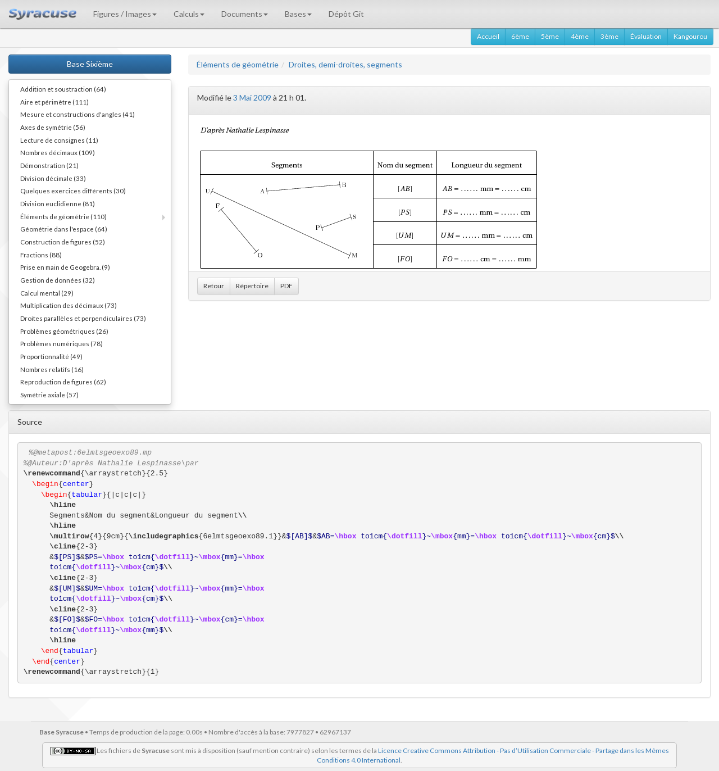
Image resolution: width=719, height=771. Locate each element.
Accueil (488, 36)
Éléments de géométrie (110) (63, 216)
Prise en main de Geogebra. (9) (65, 267)
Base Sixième (90, 64)
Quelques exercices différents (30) (73, 190)
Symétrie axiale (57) (49, 394)
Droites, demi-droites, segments (345, 64)
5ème (550, 36)
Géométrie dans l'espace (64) (63, 229)
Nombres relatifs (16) (52, 369)
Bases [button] (298, 14)
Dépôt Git (346, 14)
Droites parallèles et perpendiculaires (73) (83, 318)
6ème (520, 36)
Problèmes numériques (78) (61, 343)
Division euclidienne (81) (57, 203)
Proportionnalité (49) (51, 356)
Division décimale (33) (53, 178)
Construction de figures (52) (62, 242)
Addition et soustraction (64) (63, 89)
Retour (213, 286)
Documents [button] (244, 14)
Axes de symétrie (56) (52, 127)
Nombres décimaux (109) (57, 152)
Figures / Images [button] (125, 14)
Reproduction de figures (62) (63, 382)
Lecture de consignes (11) (59, 140)
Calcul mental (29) (47, 293)
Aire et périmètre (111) (54, 102)
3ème (609, 36)
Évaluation (646, 36)
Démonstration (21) (49, 165)
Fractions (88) (41, 254)
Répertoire (252, 286)
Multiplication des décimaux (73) (68, 305)
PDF (286, 286)
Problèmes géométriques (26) (64, 331)
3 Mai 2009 (252, 97)
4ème (580, 36)
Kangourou (690, 36)
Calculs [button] (189, 14)
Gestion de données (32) (57, 280)
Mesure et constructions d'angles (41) (77, 114)
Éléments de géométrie (238, 64)
